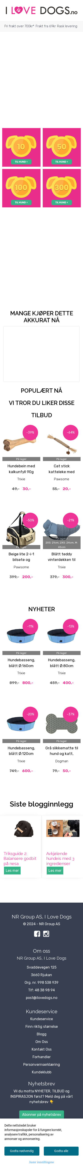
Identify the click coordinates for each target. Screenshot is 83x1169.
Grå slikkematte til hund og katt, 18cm (61, 754)
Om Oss (41, 1042)
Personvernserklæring (41, 1064)
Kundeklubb (41, 1072)
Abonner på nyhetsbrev (41, 1114)
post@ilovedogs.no (41, 998)
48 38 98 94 (45, 990)
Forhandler (42, 1057)
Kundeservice (41, 1019)
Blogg (41, 1034)
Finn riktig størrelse (41, 1026)
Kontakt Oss (42, 1049)
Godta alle (61, 1151)
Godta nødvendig (22, 1151)
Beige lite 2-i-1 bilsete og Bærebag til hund (21, 560)
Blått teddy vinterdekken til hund (61, 560)
